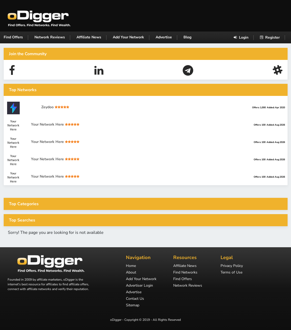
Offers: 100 (260, 124)
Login (241, 37)
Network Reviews (49, 37)
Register (270, 37)
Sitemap (132, 305)
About (131, 273)
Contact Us (135, 299)
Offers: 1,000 (259, 107)
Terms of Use (231, 273)
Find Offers (13, 37)
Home (131, 266)
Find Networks (185, 273)
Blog (187, 37)
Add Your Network (128, 37)
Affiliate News (88, 37)
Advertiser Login (139, 286)
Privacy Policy (232, 266)
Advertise (164, 37)
